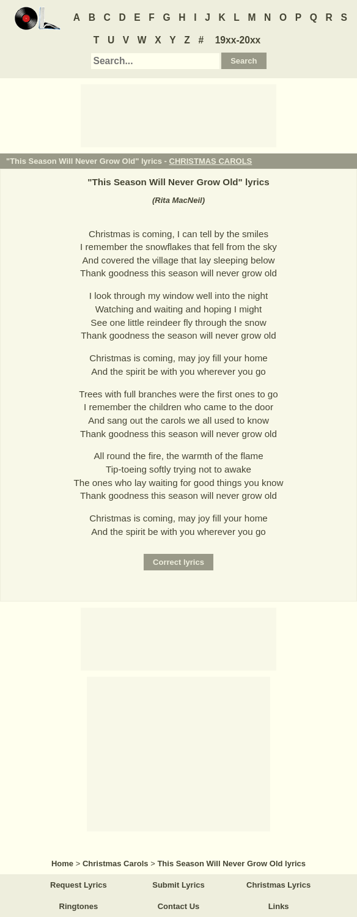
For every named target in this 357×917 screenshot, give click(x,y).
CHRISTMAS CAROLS (210, 161)
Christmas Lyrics (278, 884)
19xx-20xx (238, 40)
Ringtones (78, 906)
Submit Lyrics (178, 884)
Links (278, 906)
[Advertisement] (178, 114)
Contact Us (179, 906)
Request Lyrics (78, 884)
